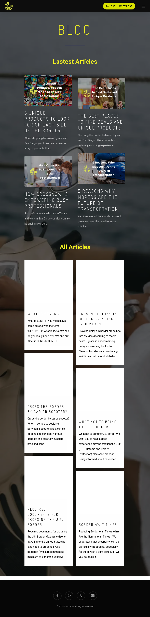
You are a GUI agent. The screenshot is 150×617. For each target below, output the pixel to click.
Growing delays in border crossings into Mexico (98, 331)
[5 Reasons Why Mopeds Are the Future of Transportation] (101, 191)
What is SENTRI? (44, 326)
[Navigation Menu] (143, 6)
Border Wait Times (98, 536)
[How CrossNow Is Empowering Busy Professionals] (48, 191)
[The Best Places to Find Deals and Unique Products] (101, 113)
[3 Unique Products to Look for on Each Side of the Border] (48, 113)
